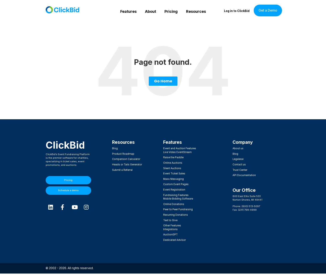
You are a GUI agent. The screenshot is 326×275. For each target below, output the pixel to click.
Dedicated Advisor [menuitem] (174, 237)
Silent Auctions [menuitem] (172, 167)
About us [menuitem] (238, 148)
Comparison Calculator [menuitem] (126, 159)
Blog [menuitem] (115, 148)
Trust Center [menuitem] (240, 169)
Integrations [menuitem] (170, 226)
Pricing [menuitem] (171, 11)
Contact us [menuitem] (239, 164)
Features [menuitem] (128, 11)
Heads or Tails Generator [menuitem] (126, 164)
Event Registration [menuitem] (174, 188)
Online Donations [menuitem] (173, 202)
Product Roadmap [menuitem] (123, 153)
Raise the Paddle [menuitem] (173, 157)
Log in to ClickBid (237, 11)
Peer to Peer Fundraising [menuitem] (177, 207)
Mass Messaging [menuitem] (173, 178)
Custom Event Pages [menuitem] (175, 183)
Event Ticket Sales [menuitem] (174, 172)
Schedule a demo (68, 190)
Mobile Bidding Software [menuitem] (177, 197)
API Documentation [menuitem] (244, 174)
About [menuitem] (150, 11)
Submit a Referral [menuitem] (122, 169)
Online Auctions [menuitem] (172, 162)
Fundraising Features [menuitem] (175, 193)
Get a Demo (268, 10)
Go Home (163, 81)
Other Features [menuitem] (172, 223)
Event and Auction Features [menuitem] (179, 148)
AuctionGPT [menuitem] (170, 232)
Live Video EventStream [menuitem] (177, 152)
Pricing (68, 180)
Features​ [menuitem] (172, 142)
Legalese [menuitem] (238, 159)
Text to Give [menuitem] (170, 218)
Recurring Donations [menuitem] (175, 212)
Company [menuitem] (243, 142)
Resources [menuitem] (196, 11)
